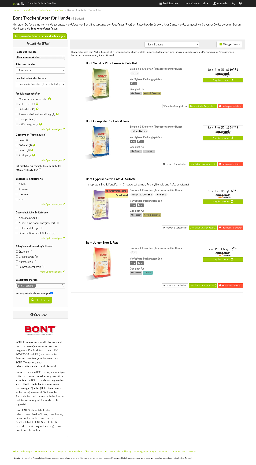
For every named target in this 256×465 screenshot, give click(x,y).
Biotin (20, 199)
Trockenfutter (44, 10)
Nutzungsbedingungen (145, 451)
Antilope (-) (24, 155)
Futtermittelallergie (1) (29, 228)
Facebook (164, 451)
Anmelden (220, 3)
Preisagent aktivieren (230, 106)
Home (16, 10)
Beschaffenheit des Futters (31, 78)
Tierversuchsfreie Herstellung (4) (35, 114)
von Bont (59, 10)
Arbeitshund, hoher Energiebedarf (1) (37, 222)
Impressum (101, 451)
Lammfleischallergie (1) (30, 266)
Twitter (192, 451)
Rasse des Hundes (26, 51)
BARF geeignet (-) (27, 124)
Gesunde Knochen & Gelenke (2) (35, 233)
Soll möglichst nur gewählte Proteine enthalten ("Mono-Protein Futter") (38, 168)
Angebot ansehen (223, 80)
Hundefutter (28, 10)
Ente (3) (22, 140)
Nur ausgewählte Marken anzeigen (34, 293)
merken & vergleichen (175, 106)
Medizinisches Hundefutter (31, 99)
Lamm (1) (23, 150)
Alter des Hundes (25, 64)
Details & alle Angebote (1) (203, 106)
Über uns (89, 451)
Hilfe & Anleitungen (22, 451)
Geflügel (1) (24, 145)
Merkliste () (169, 3)
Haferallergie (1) (26, 261)
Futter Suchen (40, 300)
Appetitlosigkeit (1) (27, 217)
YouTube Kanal (179, 451)
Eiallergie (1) (24, 251)
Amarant (22, 189)
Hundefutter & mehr (196, 3)
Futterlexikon (75, 451)
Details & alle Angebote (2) (203, 164)
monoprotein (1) (26, 119)
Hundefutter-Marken (45, 451)
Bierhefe (22, 194)
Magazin (62, 451)
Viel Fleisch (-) (25, 104)
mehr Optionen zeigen (51, 129)
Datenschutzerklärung (120, 451)
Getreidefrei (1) (25, 109)
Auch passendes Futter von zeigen (40, 36)
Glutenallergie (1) (27, 256)
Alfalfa (21, 184)
